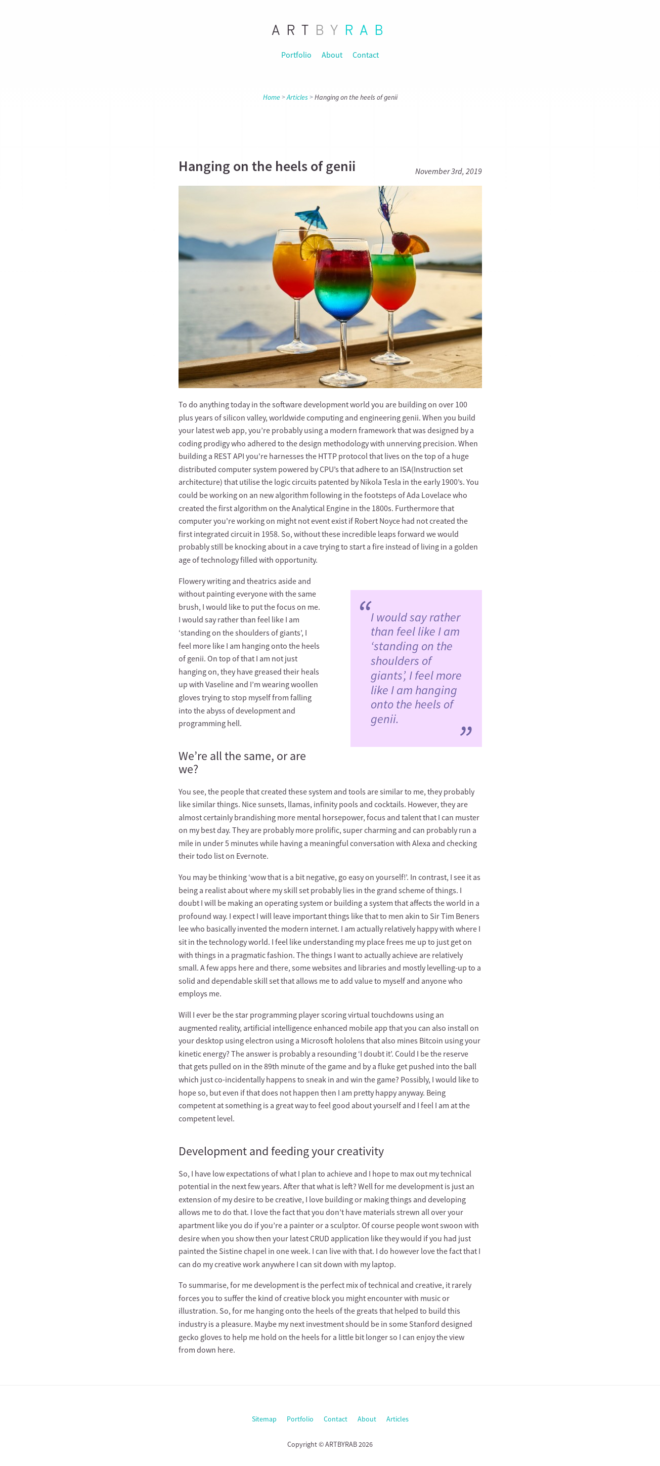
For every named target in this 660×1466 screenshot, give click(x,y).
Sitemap (264, 1418)
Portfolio (296, 55)
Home (271, 97)
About (332, 55)
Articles (297, 97)
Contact (366, 55)
